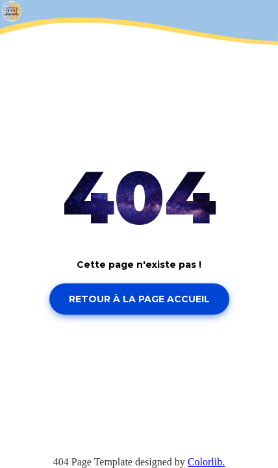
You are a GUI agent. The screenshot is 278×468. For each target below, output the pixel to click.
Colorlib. (206, 461)
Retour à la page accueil (139, 299)
